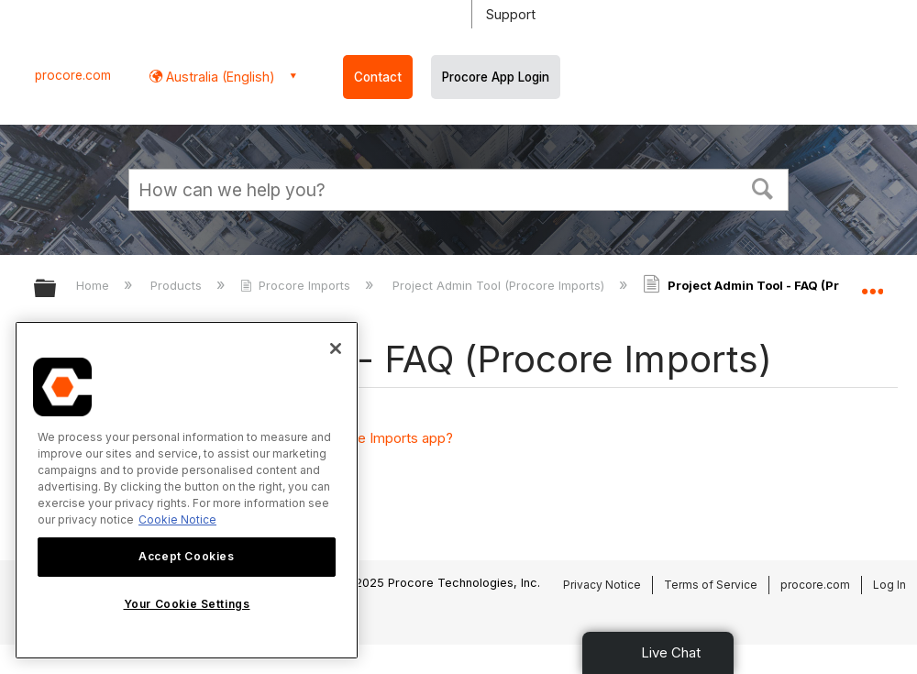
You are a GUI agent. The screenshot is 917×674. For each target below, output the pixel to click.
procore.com (73, 75)
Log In (889, 584)
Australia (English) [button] (218, 76)
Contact (378, 77)
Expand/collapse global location (872, 282)
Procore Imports (297, 285)
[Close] (335, 348)
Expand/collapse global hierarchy (57, 289)
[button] (763, 187)
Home (94, 285)
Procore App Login (495, 77)
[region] (187, 490)
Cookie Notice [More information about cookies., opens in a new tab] (177, 519)
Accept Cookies (186, 556)
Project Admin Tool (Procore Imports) (500, 285)
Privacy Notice (602, 584)
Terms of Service (710, 584)
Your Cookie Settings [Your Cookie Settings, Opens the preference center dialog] (187, 604)
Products (177, 285)
